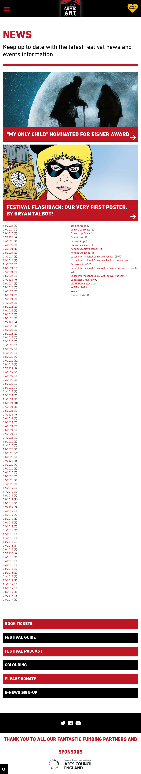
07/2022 (8, 368)
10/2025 (8, 226)
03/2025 (8, 253)
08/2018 (8, 549)
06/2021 (8, 418)
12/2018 (8, 534)
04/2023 (8, 333)
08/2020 (8, 457)
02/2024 (8, 299)
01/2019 (8, 530)
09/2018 (8, 545)
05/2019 (8, 515)
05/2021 (8, 422)
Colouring (16, 665)
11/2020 (8, 445)
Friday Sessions (79, 245)
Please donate (20, 679)
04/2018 (8, 565)
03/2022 (8, 384)
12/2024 (8, 260)
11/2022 (8, 353)
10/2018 (8, 542)
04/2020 (8, 472)
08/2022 (8, 364)
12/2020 (8, 441)
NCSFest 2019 (78, 287)
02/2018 (8, 572)
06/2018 (8, 557)
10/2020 (8, 449)
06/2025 (8, 241)
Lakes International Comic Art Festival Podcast (97, 276)
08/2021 (8, 411)
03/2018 (8, 569)
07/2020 (8, 461)
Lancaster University (82, 279)
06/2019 (8, 511)
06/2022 (8, 372)
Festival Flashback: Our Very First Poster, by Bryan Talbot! (67, 211)
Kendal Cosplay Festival (84, 249)
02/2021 (8, 434)
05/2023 (8, 330)
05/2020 (8, 468)
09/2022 (8, 360)
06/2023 (8, 326)
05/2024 (8, 287)
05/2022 (8, 376)
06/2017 (8, 599)
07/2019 (8, 507)
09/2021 (8, 407)
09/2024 (8, 272)
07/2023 (8, 322)
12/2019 (8, 488)
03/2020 (8, 476)
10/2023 (8, 310)
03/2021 (8, 430)
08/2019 (8, 503)
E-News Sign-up (21, 693)
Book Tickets (18, 624)
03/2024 (8, 295)
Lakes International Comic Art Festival (92, 256)
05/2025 (8, 245)
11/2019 (8, 491)
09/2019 (8, 499)
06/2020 (8, 465)
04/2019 (8, 518)
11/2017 (8, 584)
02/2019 (8, 526)
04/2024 (8, 291)
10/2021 (8, 403)
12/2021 (8, 395)
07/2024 (8, 279)
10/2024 (8, 268)
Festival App (77, 241)
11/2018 (8, 538)
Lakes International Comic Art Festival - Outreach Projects (103, 268)
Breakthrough (78, 226)
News (73, 291)
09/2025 (8, 229)
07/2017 (8, 596)
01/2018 (8, 576)
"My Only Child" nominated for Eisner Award (68, 134)
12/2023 (8, 306)
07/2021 (8, 414)
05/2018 (8, 561)
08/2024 (8, 276)
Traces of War (78, 295)
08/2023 (8, 318)
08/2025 (8, 233)
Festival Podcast (23, 651)
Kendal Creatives (80, 253)
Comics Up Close (80, 233)
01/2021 (8, 438)
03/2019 (8, 522)
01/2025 (8, 256)
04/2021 (8, 426)
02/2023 (8, 341)
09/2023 (8, 314)
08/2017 (8, 592)
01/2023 (8, 345)
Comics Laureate (80, 229)
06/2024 (8, 283)
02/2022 (8, 387)
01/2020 (8, 484)
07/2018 (8, 553)
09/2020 (8, 453)
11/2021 (8, 399)
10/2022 (8, 357)
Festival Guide (20, 637)
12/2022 (8, 349)
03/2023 (8, 337)
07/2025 (8, 237)
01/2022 (8, 391)
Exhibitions (76, 237)
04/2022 (8, 380)
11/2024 (8, 264)
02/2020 (8, 480)
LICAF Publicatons (81, 283)
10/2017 (8, 588)
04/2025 (8, 249)
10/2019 (8, 495)
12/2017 (8, 580)
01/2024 (8, 303)
